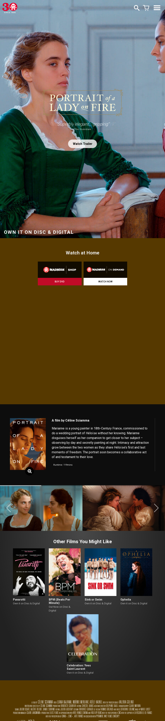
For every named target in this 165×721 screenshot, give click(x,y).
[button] (8, 508)
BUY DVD (59, 281)
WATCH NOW (105, 281)
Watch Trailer (82, 144)
